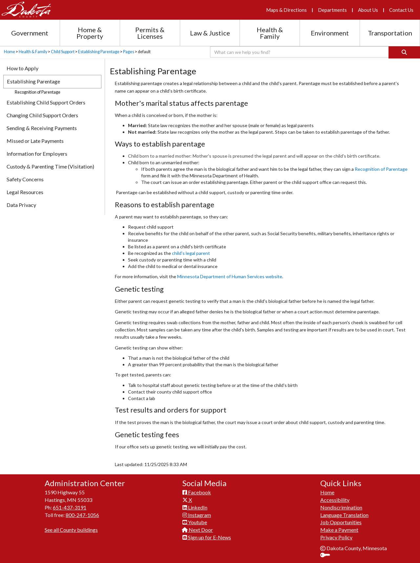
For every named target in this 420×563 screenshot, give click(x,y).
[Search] (404, 52)
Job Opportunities (341, 522)
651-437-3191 (69, 507)
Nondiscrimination (341, 507)
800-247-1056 (82, 515)
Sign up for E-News (206, 537)
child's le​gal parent (191, 253)
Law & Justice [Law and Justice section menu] (210, 33)
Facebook (196, 492)
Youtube (194, 522)
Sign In (327, 555)
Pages (128, 51)
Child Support (62, 51)
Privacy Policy (336, 537)
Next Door (197, 530)
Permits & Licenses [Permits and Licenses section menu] (149, 33)
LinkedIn (194, 507)
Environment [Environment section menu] (330, 33)
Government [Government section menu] (29, 33)
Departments (332, 10)
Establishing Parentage (98, 51)
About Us (368, 10)
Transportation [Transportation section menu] (390, 33)
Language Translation (344, 515)
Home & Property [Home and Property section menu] (89, 33)
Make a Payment (339, 530)
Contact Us (401, 10)
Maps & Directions (286, 10)
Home (9, 51)
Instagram (196, 515)
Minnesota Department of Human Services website (229, 276)
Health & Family (33, 51)
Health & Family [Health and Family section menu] (270, 33)
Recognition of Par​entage (381, 169)
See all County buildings (71, 530)
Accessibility (334, 500)
